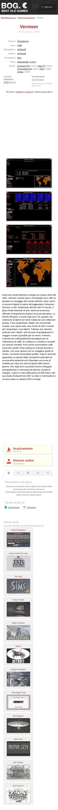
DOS (42, 69)
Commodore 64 (24, 69)
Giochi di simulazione (26, 18)
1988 (19, 45)
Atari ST (41, 66)
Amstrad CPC (23, 66)
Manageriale (23, 62)
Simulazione (23, 41)
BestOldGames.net (8, 18)
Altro (19, 58)
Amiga (20, 72)
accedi (28, 92)
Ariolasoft (21, 49)
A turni (33, 62)
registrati (19, 92)
